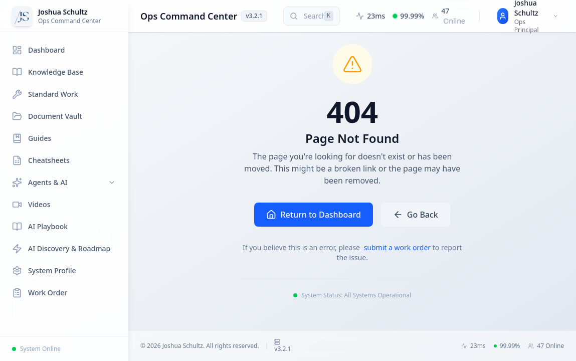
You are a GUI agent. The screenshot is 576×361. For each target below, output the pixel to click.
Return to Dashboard (313, 214)
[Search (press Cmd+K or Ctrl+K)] (311, 16)
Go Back (415, 214)
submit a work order (398, 247)
